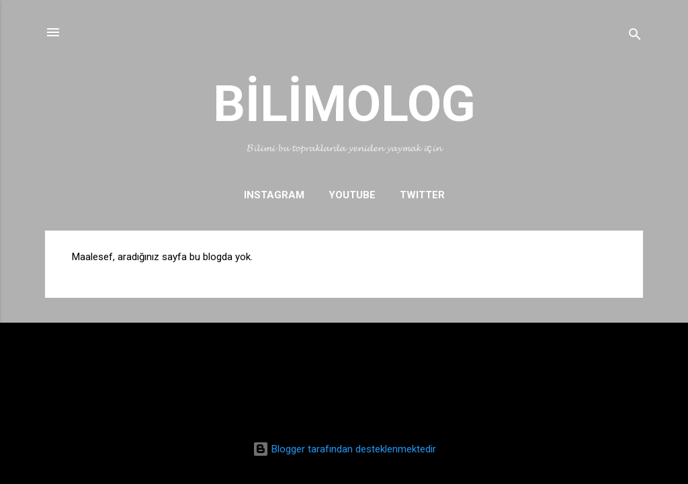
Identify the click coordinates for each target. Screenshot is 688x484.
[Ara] (635, 36)
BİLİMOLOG (344, 103)
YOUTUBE (352, 195)
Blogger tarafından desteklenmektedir (344, 449)
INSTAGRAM (274, 195)
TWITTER (422, 195)
